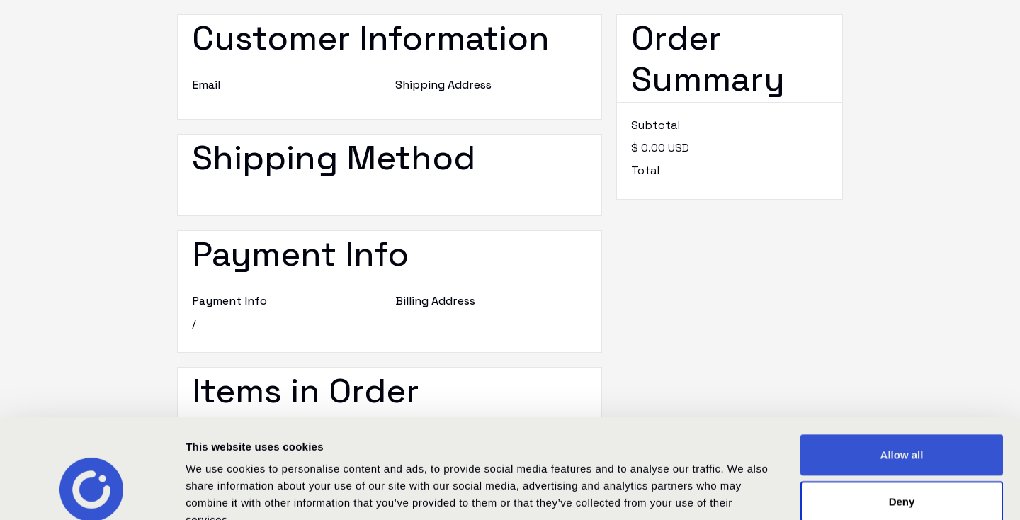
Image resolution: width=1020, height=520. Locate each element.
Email (206, 84)
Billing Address (435, 300)
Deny (902, 416)
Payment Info (229, 300)
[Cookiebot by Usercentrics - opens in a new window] (92, 492)
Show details (743, 492)
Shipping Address (443, 84)
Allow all (902, 369)
